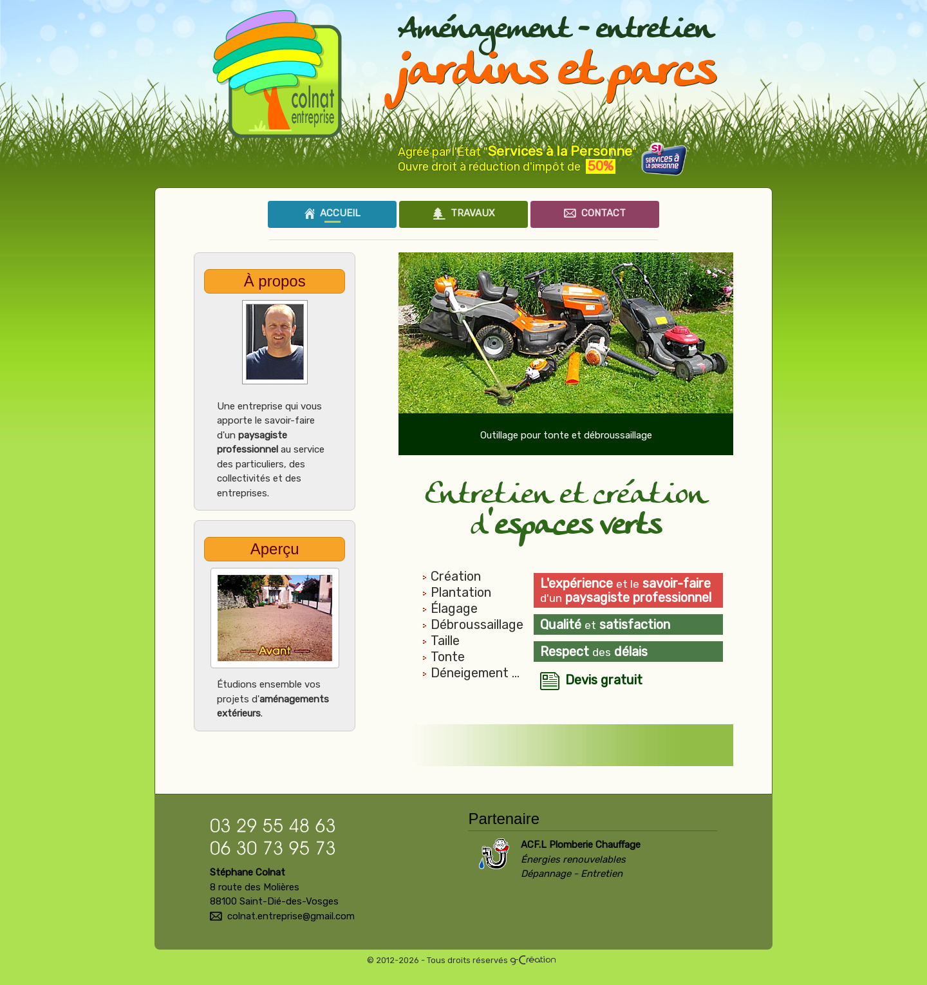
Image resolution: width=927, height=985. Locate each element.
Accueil (332, 213)
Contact (595, 213)
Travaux (464, 213)
